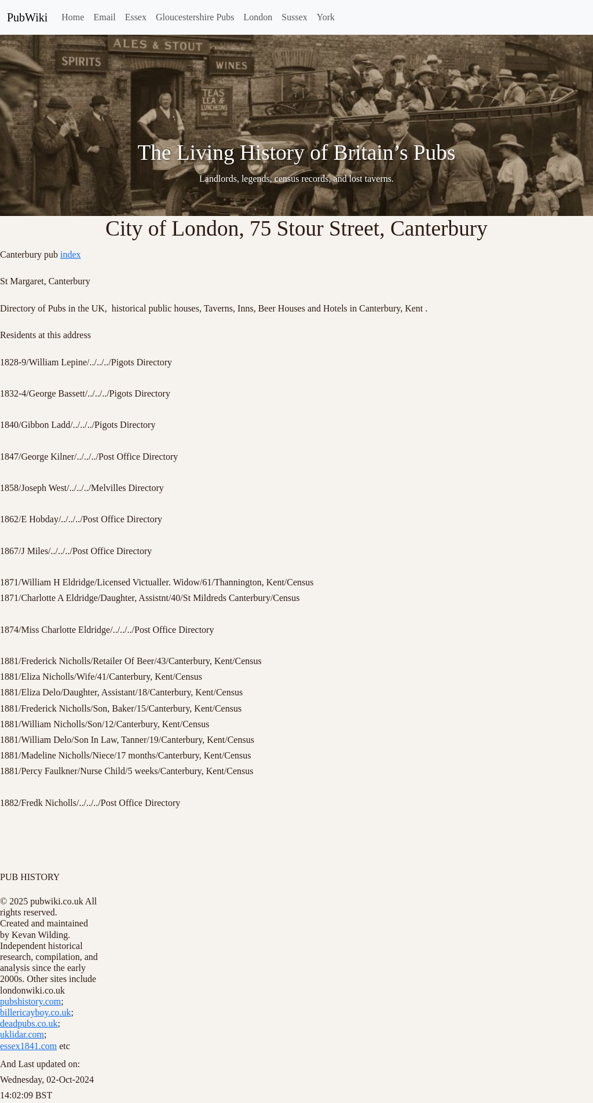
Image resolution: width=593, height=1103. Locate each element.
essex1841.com (28, 1046)
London (258, 17)
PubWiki (27, 17)
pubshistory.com (30, 1001)
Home (72, 17)
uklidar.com (22, 1034)
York (326, 17)
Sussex (294, 17)
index (70, 254)
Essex (136, 17)
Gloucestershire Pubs (195, 17)
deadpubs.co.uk (29, 1023)
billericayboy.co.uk (35, 1012)
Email (104, 17)
